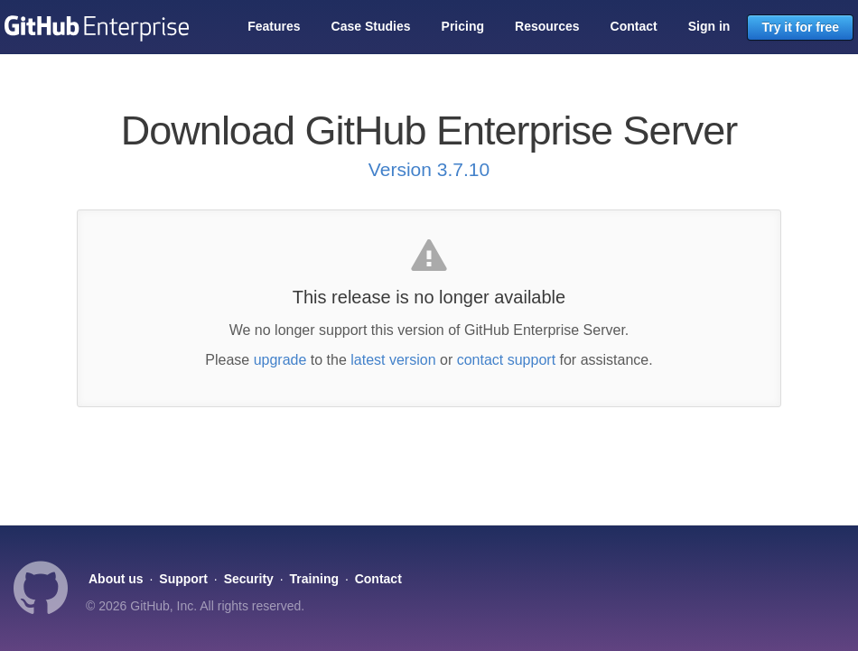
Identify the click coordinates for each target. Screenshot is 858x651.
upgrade (280, 359)
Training (314, 579)
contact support (506, 359)
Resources (547, 26)
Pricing (463, 26)
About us (116, 579)
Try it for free (800, 27)
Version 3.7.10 (429, 169)
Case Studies (371, 26)
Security (249, 579)
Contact (634, 26)
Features (273, 26)
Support (183, 579)
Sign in (709, 26)
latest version (392, 359)
